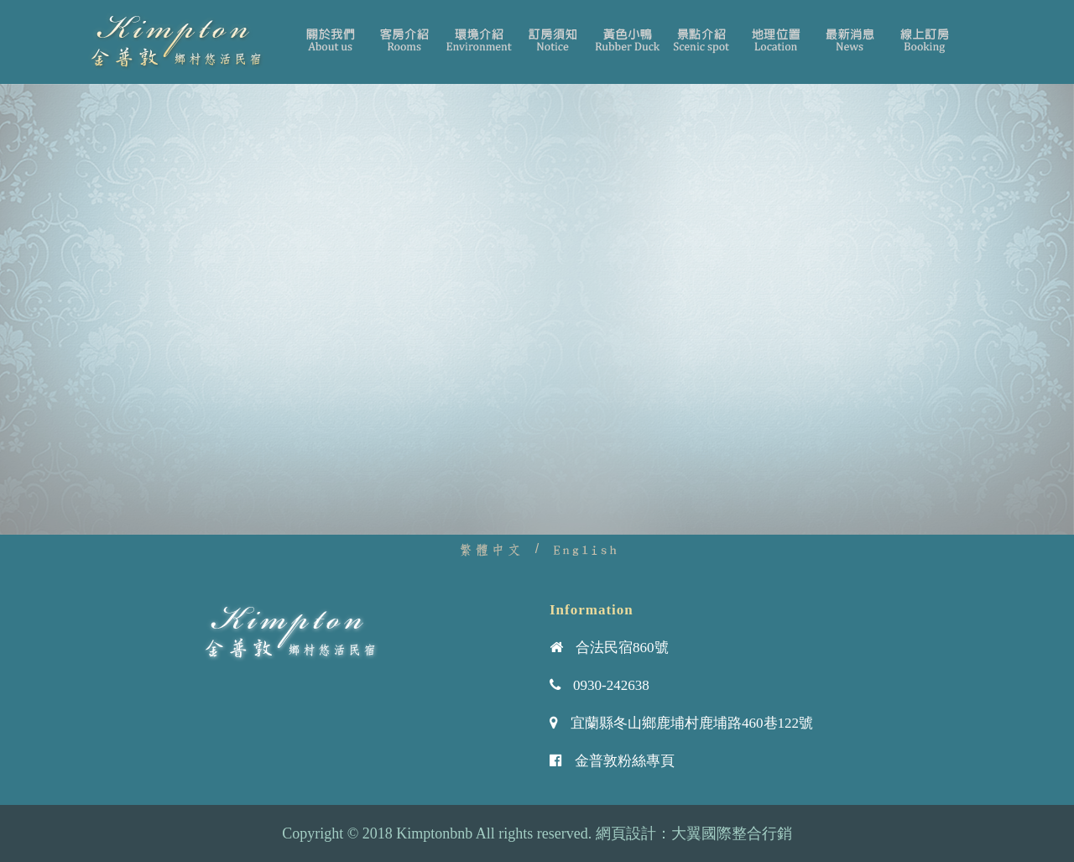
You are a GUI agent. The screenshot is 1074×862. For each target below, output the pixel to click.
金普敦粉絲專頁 (625, 761)
